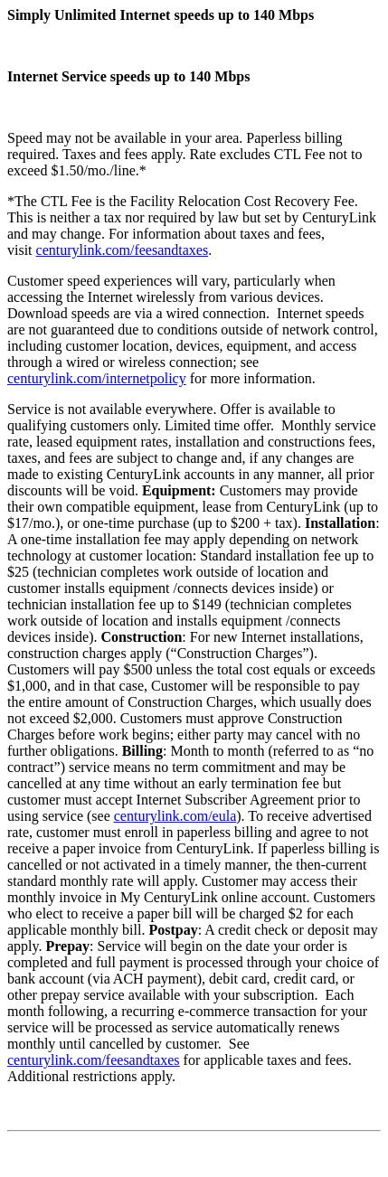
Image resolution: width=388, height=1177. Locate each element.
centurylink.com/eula (175, 816)
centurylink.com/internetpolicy (96, 378)
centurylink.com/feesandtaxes (122, 250)
